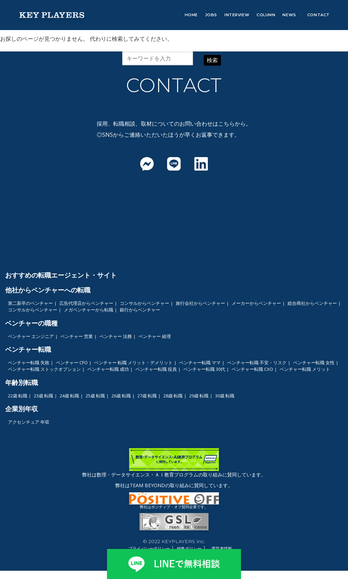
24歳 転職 (69, 396)
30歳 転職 (224, 396)
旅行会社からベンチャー (200, 303)
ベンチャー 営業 (76, 336)
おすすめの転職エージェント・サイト (61, 275)
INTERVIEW (236, 14)
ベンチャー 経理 (154, 336)
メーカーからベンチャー (256, 303)
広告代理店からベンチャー (86, 303)
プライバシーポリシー (149, 548)
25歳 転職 (95, 396)
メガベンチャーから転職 (88, 310)
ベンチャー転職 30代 (204, 369)
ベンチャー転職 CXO (252, 369)
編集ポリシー (189, 548)
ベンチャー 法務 (115, 336)
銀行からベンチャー (140, 310)
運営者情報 (221, 548)
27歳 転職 (147, 396)
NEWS (289, 14)
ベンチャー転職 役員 (156, 369)
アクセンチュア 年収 (28, 422)
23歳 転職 (43, 396)
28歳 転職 (173, 396)
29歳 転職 (199, 396)
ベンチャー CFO (72, 362)
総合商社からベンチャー (312, 303)
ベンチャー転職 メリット (305, 369)
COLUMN (266, 14)
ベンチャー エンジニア (31, 336)
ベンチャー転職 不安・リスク (257, 362)
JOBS (211, 14)
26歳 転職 (121, 396)
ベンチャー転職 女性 (314, 362)
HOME (191, 14)
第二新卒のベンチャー (30, 303)
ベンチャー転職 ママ (200, 362)
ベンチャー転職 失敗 (28, 362)
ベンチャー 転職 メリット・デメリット (133, 362)
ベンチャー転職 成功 (108, 369)
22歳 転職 (17, 396)
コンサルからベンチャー (144, 303)
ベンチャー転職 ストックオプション (44, 369)
